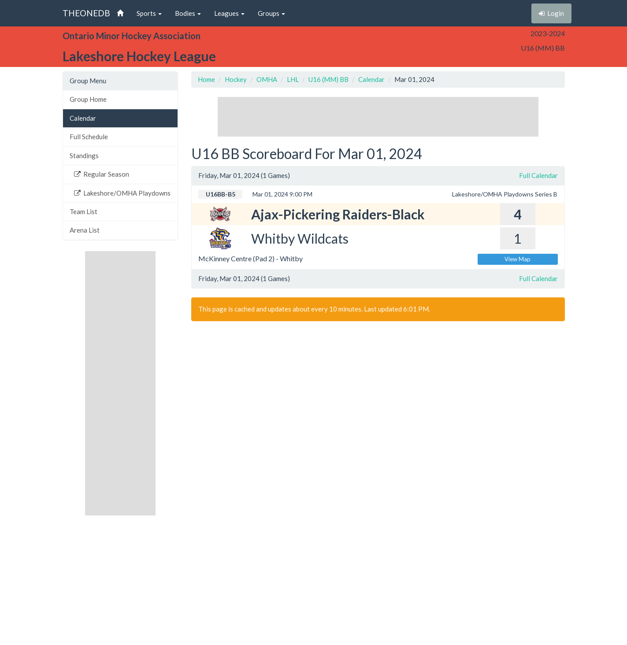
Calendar (83, 118)
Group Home (88, 99)
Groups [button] (271, 13)
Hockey (236, 79)
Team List (83, 211)
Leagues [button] (229, 13)
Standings (84, 155)
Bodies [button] (188, 13)
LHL (293, 79)
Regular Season (101, 174)
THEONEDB (86, 13)
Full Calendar (538, 175)
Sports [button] (149, 13)
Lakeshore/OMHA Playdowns (122, 193)
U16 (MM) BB (328, 79)
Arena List (85, 230)
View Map (518, 259)
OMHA (266, 79)
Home (206, 79)
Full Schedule (89, 137)
